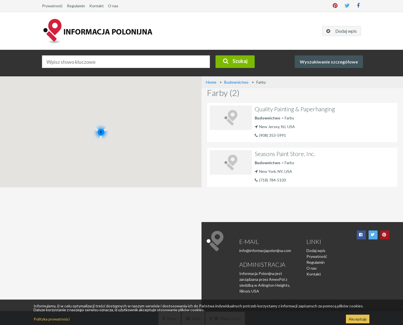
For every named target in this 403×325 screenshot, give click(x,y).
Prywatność (52, 5)
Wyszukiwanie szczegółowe (329, 61)
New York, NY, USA (273, 171)
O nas (113, 5)
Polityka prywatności (52, 319)
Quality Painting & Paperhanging (295, 108)
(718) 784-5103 (272, 180)
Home (211, 82)
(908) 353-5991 (272, 135)
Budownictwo (236, 82)
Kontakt (96, 5)
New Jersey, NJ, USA (275, 126)
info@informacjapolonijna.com (265, 250)
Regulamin (76, 5)
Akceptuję (358, 319)
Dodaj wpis (315, 250)
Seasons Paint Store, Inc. (285, 153)
